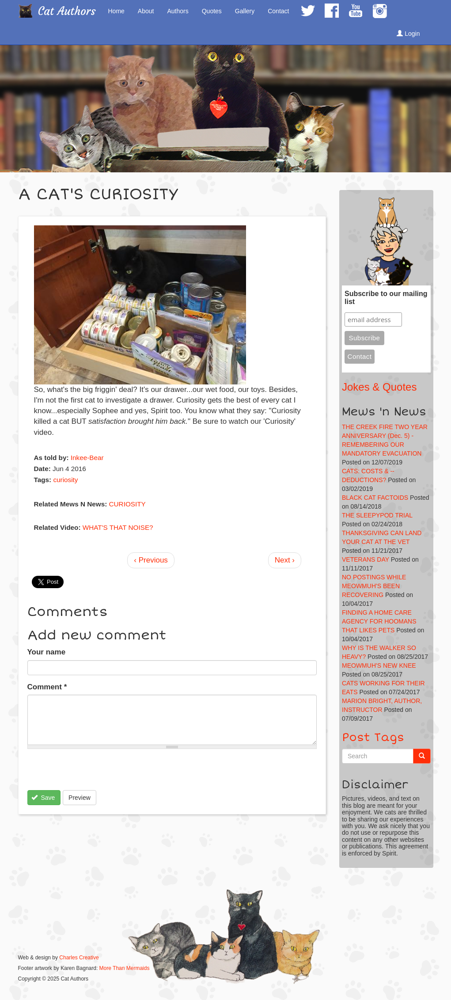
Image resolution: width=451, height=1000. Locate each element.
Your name (46, 652)
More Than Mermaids (124, 968)
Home (116, 11)
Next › (285, 560)
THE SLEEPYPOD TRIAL (377, 515)
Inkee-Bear (87, 457)
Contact (278, 11)
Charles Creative (79, 957)
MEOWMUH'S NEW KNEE (379, 665)
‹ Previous (151, 560)
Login (408, 33)
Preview (79, 797)
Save (43, 797)
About (146, 11)
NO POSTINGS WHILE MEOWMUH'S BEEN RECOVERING (374, 586)
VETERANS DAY (365, 559)
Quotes (212, 11)
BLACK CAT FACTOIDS (375, 497)
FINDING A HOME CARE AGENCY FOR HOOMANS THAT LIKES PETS (379, 621)
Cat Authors (67, 11)
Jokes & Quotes (379, 387)
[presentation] (94, 773)
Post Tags (373, 737)
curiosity (65, 479)
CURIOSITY (127, 504)
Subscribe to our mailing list (386, 297)
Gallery (244, 11)
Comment (47, 687)
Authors (177, 11)
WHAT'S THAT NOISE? (118, 527)
